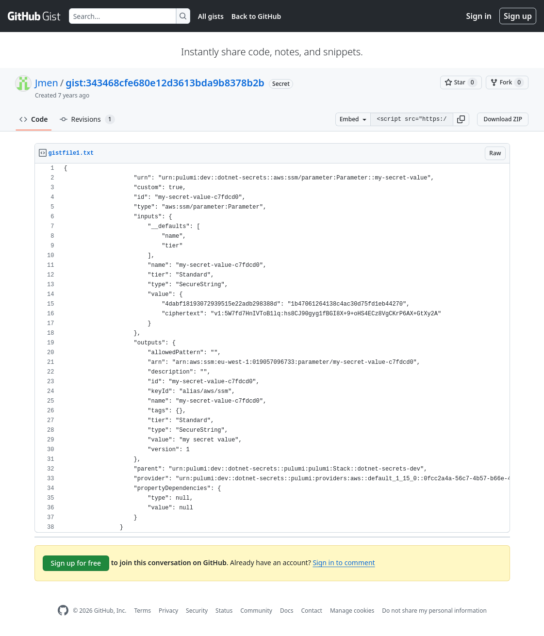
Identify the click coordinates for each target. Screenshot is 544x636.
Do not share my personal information (434, 610)
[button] (461, 119)
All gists (211, 16)
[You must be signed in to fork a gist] (507, 82)
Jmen (46, 82)
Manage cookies (352, 610)
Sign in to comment (344, 562)
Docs (287, 610)
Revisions (87, 119)
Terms (142, 610)
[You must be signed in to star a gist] (461, 82)
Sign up (518, 16)
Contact (311, 610)
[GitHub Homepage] (63, 610)
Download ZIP (502, 119)
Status (223, 610)
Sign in (479, 16)
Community (256, 610)
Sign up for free (76, 563)
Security (197, 610)
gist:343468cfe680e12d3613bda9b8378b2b (165, 82)
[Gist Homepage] (34, 16)
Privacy (168, 610)
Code (33, 119)
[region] (272, 348)
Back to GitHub (256, 16)
